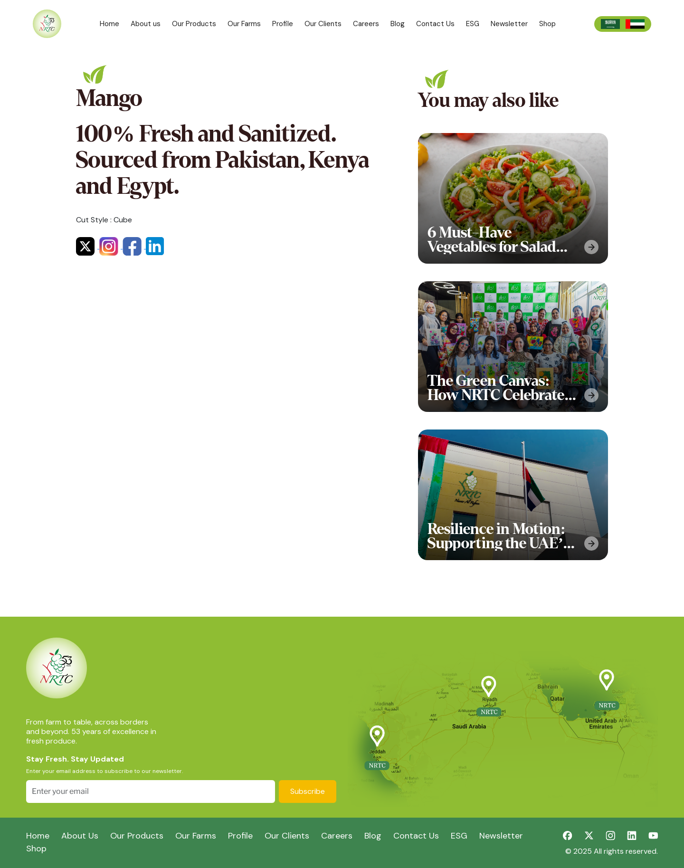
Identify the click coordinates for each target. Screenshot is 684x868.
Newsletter (509, 24)
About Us (79, 835)
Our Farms (244, 24)
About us (146, 24)
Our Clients (323, 24)
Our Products (194, 24)
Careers (366, 24)
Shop (547, 24)
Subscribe (307, 791)
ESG (472, 24)
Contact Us (435, 24)
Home (109, 24)
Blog (397, 24)
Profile (282, 24)
